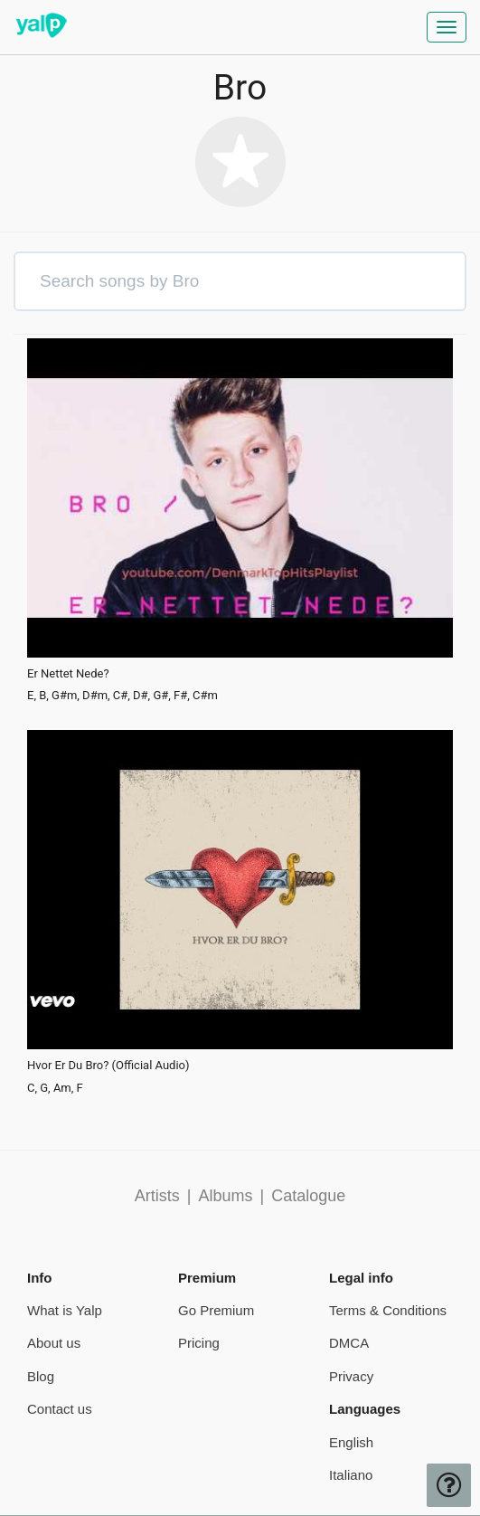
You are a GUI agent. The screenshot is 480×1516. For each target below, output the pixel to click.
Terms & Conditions (388, 1310)
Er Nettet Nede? (68, 674)
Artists (157, 1196)
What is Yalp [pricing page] (64, 1310)
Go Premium (216, 1310)
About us (53, 1342)
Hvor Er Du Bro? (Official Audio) (108, 1065)
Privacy (351, 1376)
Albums (225, 1196)
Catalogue (308, 1196)
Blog (40, 1376)
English (351, 1442)
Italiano (350, 1475)
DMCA (349, 1342)
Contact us (59, 1409)
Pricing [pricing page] (199, 1342)
